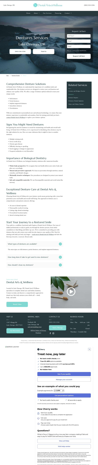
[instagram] (53, 328)
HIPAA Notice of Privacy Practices (38, 326)
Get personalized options (64, 390)
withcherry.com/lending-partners (45, 456)
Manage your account (64, 375)
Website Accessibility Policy (71, 335)
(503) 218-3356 (89, 5)
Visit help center (64, 441)
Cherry (51, 429)
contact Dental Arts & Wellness (15, 117)
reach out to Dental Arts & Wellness (43, 234)
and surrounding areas (34, 322)
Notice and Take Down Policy (57, 335)
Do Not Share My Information (35, 335)
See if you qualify (64, 369)
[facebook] (50, 328)
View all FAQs (64, 436)
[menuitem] (28, 13)
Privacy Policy (24, 335)
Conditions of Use (46, 335)
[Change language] (89, 344)
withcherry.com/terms (62, 456)
